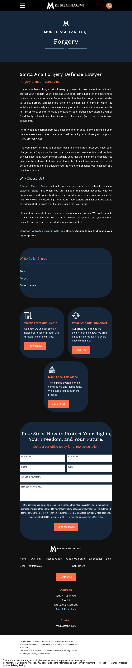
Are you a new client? (31, 477)
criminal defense (29, 98)
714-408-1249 (66, 626)
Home (23, 558)
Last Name (73, 457)
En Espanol (95, 558)
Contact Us (78, 566)
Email (70, 467)
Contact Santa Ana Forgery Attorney (42, 231)
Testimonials (35, 345)
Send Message (66, 527)
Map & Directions (66, 609)
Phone (24, 467)
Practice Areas (53, 558)
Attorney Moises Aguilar (34, 186)
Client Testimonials (31, 566)
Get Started (59, 403)
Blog (108, 558)
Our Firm (36, 558)
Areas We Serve (75, 558)
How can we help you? (31, 487)
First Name (26, 457)
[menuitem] (66, 271)
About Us (81, 349)
